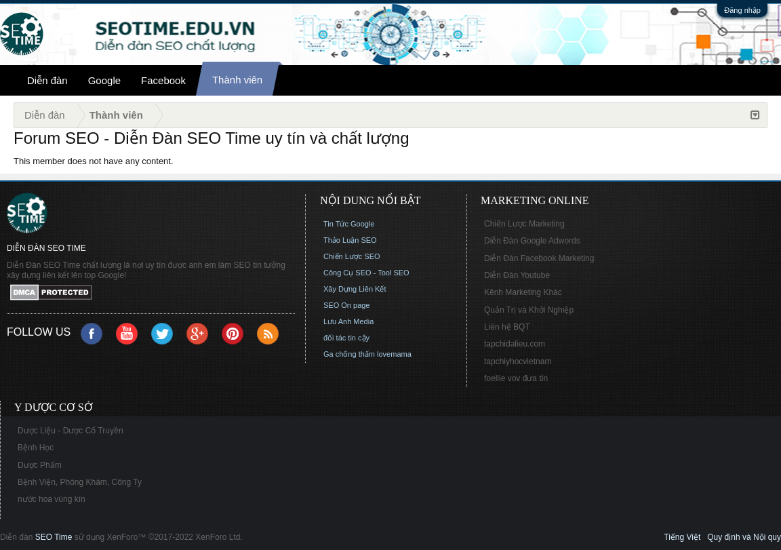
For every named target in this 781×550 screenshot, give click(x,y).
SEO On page (346, 305)
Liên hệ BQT (507, 327)
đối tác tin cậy (346, 338)
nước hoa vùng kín (51, 499)
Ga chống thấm (349, 354)
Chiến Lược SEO (351, 256)
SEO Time (54, 537)
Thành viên (237, 79)
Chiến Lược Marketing (524, 224)
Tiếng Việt (682, 537)
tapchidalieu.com (514, 344)
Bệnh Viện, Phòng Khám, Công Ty (80, 482)
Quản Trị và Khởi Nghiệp (529, 310)
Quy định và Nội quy (744, 537)
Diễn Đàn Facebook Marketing (539, 258)
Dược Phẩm (40, 465)
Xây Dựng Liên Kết (354, 289)
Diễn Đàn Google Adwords (532, 240)
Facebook (163, 80)
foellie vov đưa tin (516, 378)
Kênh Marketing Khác (523, 292)
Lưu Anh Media (348, 321)
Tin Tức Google (348, 224)
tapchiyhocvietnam (517, 361)
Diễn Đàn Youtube (517, 275)
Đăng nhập (742, 10)
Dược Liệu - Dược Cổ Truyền (70, 430)
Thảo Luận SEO (350, 240)
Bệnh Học (36, 447)
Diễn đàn (47, 80)
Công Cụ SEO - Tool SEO (366, 273)
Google (104, 80)
